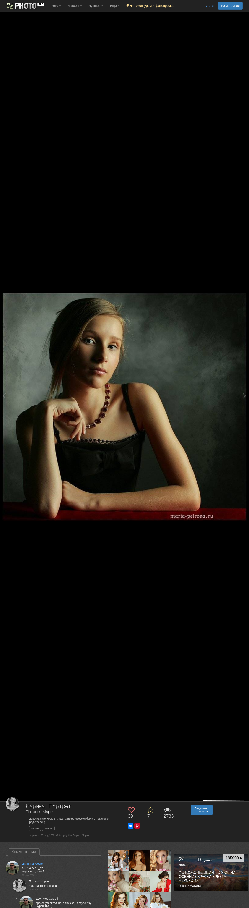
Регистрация (230, 5)
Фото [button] (56, 5)
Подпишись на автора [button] (202, 810)
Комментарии (24, 852)
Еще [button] (114, 5)
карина (35, 828)
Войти (209, 6)
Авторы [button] (75, 5)
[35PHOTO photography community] (25, 6)
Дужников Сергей (33, 863)
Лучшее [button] (96, 5)
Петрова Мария (40, 812)
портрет (48, 828)
